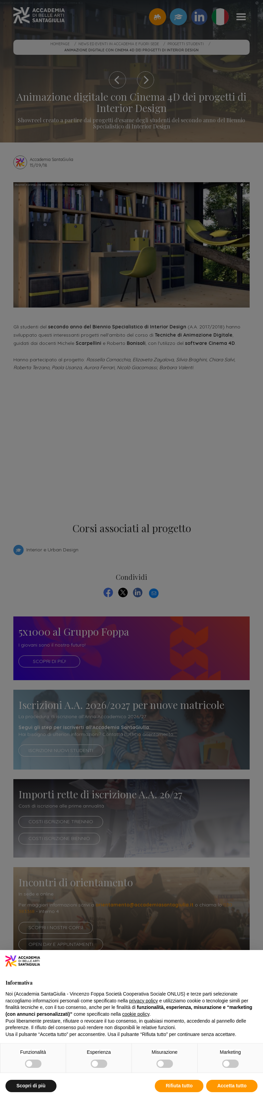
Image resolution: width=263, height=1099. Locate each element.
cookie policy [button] (135, 1014)
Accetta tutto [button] (232, 1085)
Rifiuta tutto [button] (179, 1085)
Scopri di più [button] (31, 1085)
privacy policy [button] (143, 1000)
